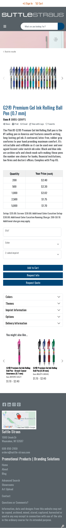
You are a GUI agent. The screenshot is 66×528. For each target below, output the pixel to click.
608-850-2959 (10, 448)
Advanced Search (11, 480)
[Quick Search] (39, 26)
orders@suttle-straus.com (16, 452)
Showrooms (8, 485)
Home (5, 465)
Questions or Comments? (15, 502)
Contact (6, 496)
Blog (4, 473)
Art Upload (7, 489)
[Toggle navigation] (5, 26)
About (5, 469)
